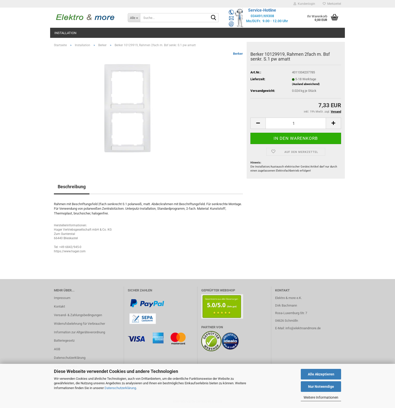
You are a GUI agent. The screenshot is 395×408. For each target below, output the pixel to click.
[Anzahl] (296, 123)
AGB (57, 349)
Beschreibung (72, 186)
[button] (258, 123)
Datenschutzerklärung (120, 388)
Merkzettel (332, 4)
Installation (65, 33)
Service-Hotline (262, 10)
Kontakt (59, 306)
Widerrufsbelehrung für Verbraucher (79, 323)
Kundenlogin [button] (304, 4)
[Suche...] (134, 17)
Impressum (62, 298)
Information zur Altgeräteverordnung (79, 332)
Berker (238, 54)
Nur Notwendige (321, 387)
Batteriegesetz (64, 340)
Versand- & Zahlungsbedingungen (78, 315)
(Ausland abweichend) (306, 84)
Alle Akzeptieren (321, 374)
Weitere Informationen (321, 397)
